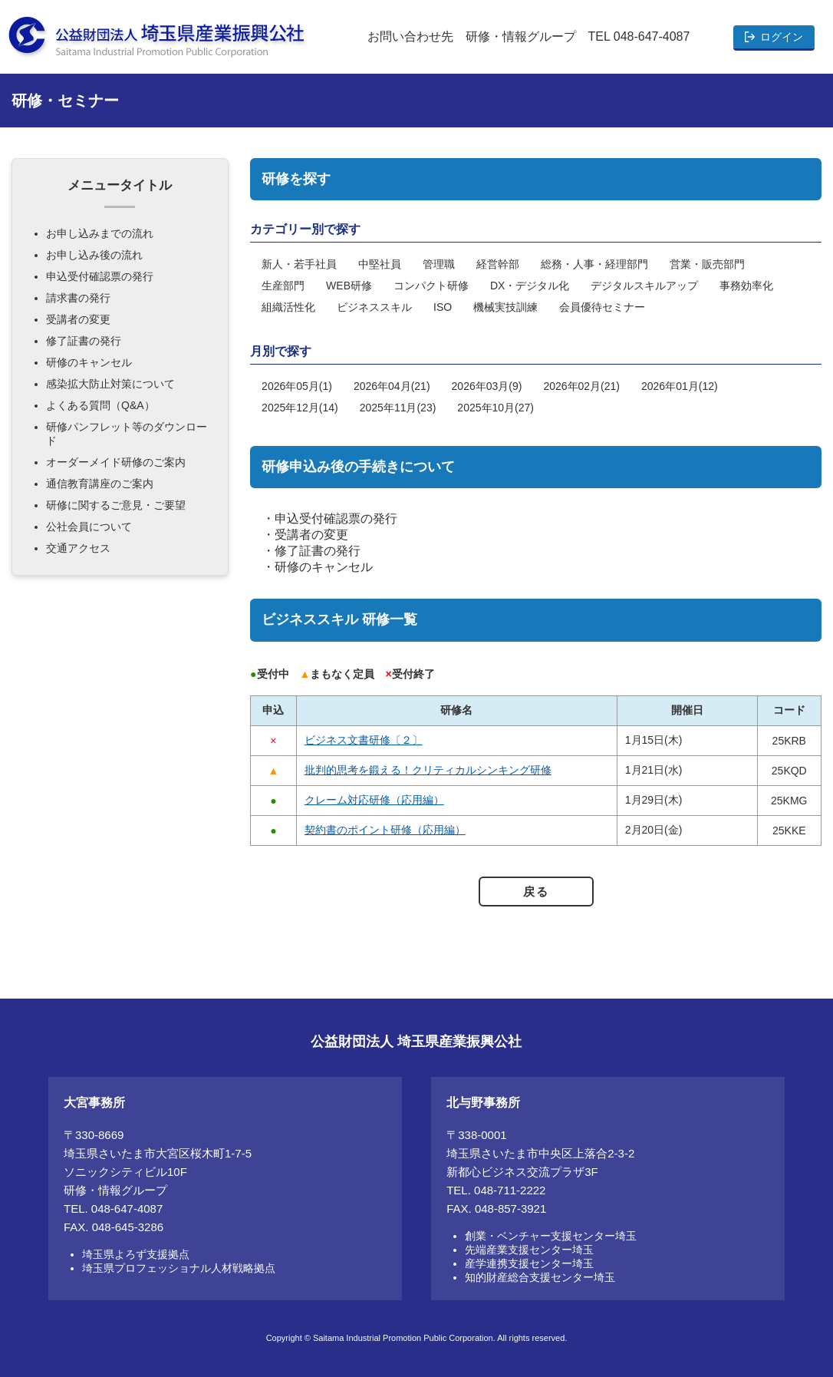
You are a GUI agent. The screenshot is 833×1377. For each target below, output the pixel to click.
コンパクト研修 (431, 285)
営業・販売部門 (707, 264)
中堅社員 (379, 264)
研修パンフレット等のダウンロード (126, 434)
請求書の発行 (78, 298)
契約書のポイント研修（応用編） (385, 830)
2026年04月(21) (392, 386)
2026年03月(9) (487, 386)
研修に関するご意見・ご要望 (116, 505)
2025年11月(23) (398, 407)
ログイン (781, 37)
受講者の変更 (311, 534)
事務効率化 (746, 285)
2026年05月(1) (297, 386)
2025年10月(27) (495, 407)
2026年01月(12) (679, 386)
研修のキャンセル (324, 566)
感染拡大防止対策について (110, 384)
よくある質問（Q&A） (100, 405)
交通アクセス (78, 548)
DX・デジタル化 (529, 285)
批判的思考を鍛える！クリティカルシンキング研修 (428, 770)
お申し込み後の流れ (94, 255)
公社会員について (89, 526)
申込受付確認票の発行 (336, 518)
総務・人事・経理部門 (594, 264)
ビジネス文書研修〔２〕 (364, 740)
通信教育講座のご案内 (99, 483)
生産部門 (283, 285)
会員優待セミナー (602, 307)
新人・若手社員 (299, 264)
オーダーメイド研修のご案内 (116, 462)
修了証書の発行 (318, 550)
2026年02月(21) (581, 386)
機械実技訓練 (505, 307)
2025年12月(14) (300, 407)
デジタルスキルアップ (644, 285)
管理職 (439, 264)
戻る (535, 891)
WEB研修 (349, 285)
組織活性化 (288, 307)
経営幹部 (497, 264)
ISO (442, 307)
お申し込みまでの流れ (99, 233)
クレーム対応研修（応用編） (374, 800)
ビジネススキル (374, 307)
